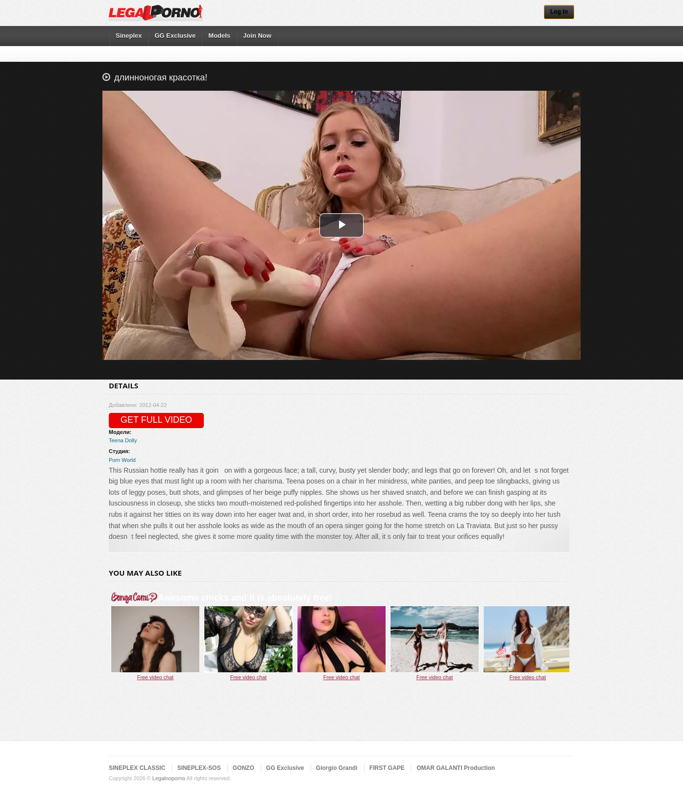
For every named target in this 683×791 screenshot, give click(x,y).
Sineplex (129, 35)
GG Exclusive (174, 35)
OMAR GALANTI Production (455, 768)
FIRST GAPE (387, 768)
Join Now (257, 35)
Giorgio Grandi (337, 768)
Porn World (122, 460)
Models (219, 35)
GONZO (243, 768)
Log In (559, 11)
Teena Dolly (123, 440)
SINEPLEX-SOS (199, 768)
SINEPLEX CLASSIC (137, 768)
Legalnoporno (168, 778)
